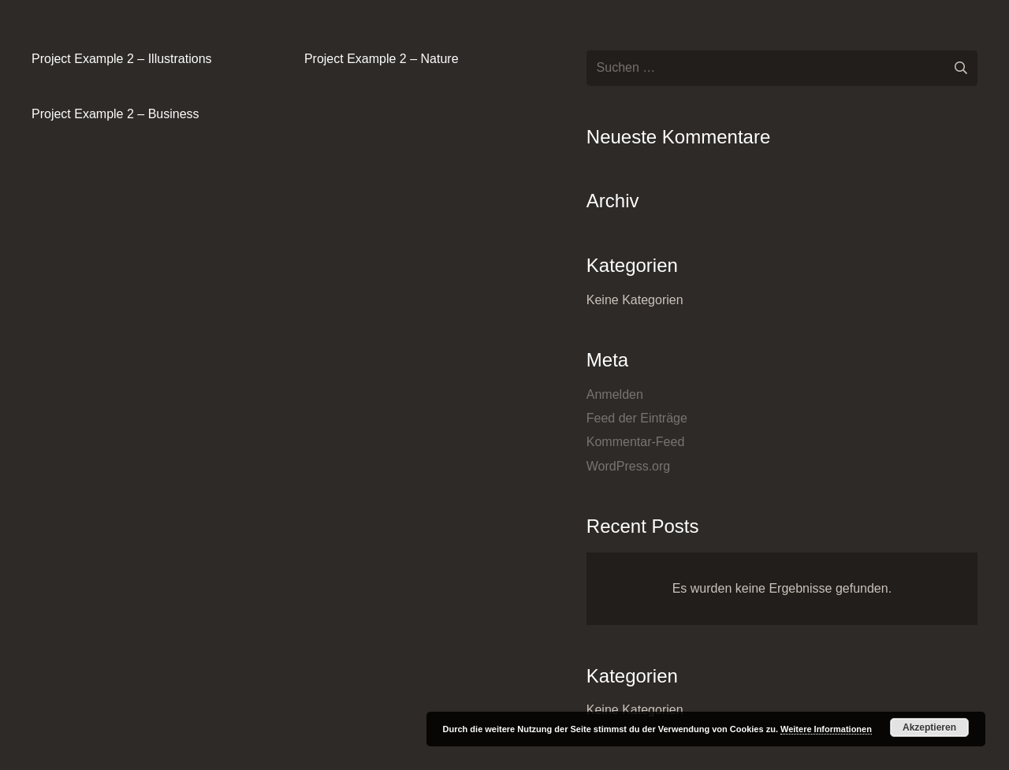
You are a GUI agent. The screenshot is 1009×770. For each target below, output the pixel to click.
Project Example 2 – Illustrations (122, 58)
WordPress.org (628, 466)
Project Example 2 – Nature (381, 58)
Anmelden (614, 394)
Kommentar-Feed (635, 441)
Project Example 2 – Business (115, 114)
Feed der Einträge (636, 418)
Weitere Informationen (826, 729)
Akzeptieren (929, 727)
